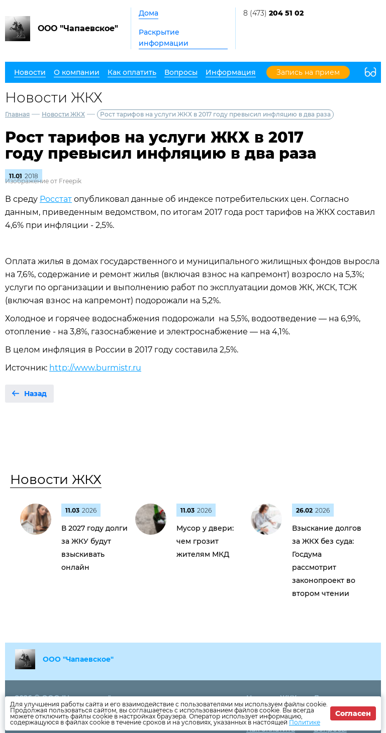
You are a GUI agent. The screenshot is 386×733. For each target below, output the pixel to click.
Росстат (56, 199)
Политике (304, 722)
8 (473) (273, 13)
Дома (148, 13)
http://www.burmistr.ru (95, 368)
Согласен (353, 713)
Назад (35, 393)
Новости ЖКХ (63, 114)
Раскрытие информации (163, 38)
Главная (17, 114)
